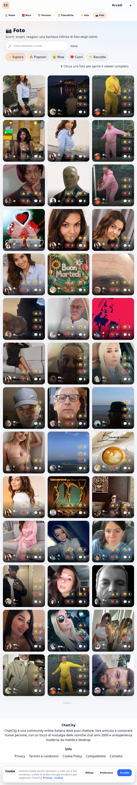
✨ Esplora (15, 57)
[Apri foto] (24, 96)
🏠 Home (10, 15)
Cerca (74, 46)
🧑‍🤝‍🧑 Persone (44, 15)
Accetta (124, 772)
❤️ (25, 111)
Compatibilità (96, 756)
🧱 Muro (26, 15)
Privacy (20, 756)
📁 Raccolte (97, 57)
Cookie (58, 777)
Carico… (68, 702)
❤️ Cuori (76, 57)
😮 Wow (58, 57)
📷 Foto (99, 15)
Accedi (117, 5)
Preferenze (106, 772)
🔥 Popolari (37, 57)
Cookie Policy (72, 756)
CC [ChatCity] (6, 5)
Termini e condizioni (43, 756)
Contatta (116, 756)
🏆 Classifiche (65, 15)
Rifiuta (89, 772)
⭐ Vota (84, 15)
